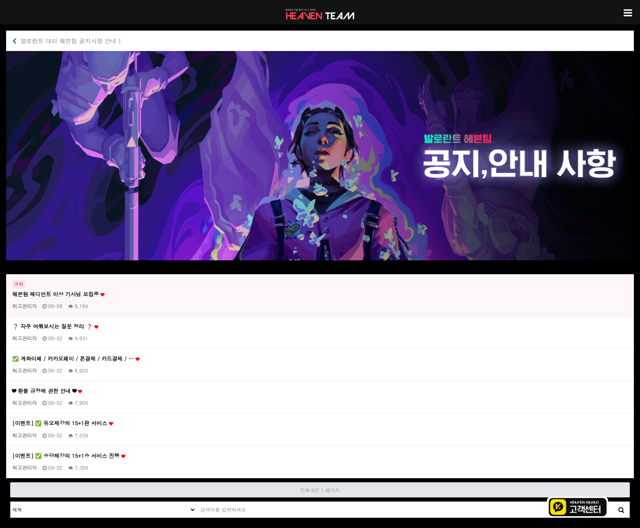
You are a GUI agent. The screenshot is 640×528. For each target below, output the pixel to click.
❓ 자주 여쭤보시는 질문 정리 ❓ (55, 326)
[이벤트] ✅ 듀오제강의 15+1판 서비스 (62, 423)
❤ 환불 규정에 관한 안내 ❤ (47, 391)
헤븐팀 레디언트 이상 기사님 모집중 (58, 294)
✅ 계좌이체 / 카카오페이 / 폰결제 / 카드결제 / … (76, 358)
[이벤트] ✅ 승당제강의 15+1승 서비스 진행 (68, 455)
